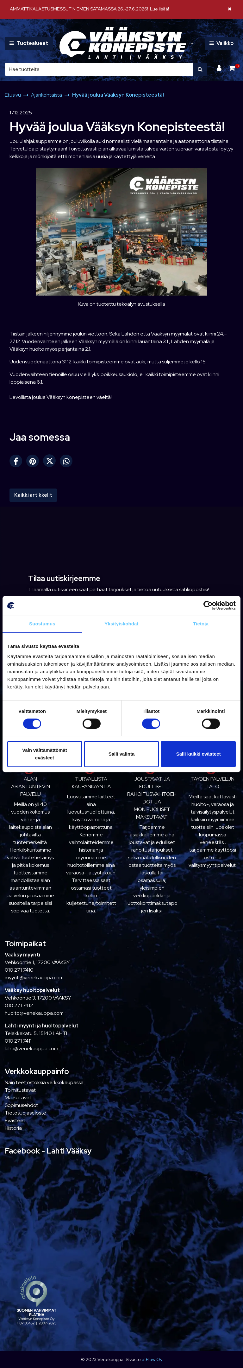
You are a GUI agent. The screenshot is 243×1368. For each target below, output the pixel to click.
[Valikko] (221, 43)
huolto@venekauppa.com (34, 1013)
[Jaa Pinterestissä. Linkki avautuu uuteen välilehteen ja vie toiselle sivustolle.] (34, 462)
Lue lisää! (159, 9)
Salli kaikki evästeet (198, 754)
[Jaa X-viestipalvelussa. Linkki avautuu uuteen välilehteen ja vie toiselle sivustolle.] (51, 462)
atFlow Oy (152, 1359)
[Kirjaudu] (220, 68)
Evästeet (15, 1120)
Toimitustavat (20, 1090)
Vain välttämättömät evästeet (44, 753)
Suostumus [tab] (42, 623)
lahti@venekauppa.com (31, 1048)
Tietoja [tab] (201, 623)
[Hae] (99, 69)
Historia (13, 1128)
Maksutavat (18, 1097)
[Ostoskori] (232, 68)
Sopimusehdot (21, 1105)
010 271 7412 (19, 1005)
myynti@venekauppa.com (34, 977)
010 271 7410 (19, 970)
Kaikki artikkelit (33, 495)
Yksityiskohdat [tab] (121, 623)
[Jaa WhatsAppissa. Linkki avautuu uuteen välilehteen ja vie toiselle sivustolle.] (68, 462)
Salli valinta (122, 754)
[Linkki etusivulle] (122, 43)
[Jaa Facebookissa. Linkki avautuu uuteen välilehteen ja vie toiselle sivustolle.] (17, 462)
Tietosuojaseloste (25, 1112)
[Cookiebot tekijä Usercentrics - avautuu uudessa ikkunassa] (208, 605)
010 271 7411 (18, 1041)
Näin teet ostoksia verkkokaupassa (44, 1082)
